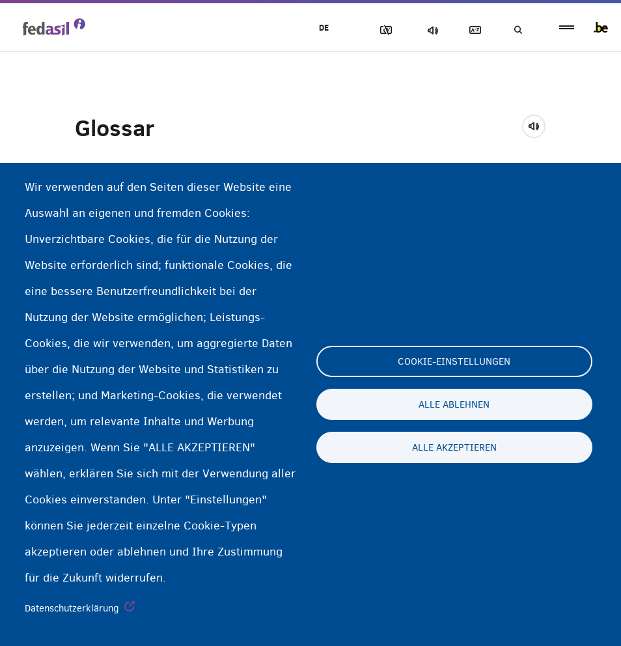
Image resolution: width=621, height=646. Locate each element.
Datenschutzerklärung (72, 608)
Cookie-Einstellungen (454, 361)
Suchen (517, 30)
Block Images (381, 30)
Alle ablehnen (454, 404)
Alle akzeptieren (454, 447)
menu (566, 27)
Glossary (472, 30)
